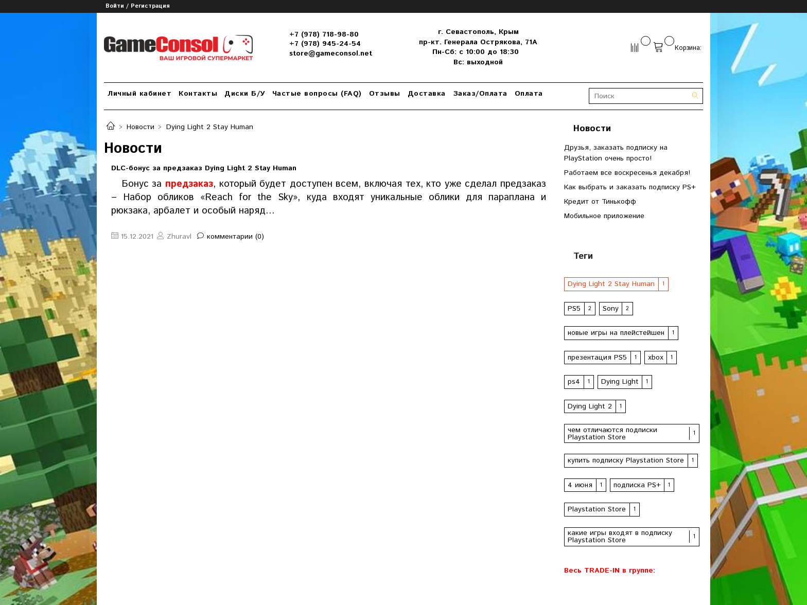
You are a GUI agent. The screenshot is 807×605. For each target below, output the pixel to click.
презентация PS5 (597, 357)
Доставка (427, 93)
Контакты (198, 93)
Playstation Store (597, 509)
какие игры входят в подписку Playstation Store (620, 536)
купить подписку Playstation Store (626, 460)
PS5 (574, 309)
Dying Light (620, 382)
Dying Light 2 (590, 406)
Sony (611, 309)
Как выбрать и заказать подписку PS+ (630, 187)
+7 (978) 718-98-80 (324, 34)
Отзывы (384, 93)
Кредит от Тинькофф (600, 202)
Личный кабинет (139, 93)
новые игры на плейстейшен (616, 333)
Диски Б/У (244, 93)
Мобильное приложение (604, 216)
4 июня (580, 485)
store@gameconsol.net (330, 53)
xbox (655, 357)
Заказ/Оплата (480, 93)
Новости (140, 127)
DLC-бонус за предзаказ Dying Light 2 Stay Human (203, 168)
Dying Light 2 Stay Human (611, 284)
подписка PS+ (637, 485)
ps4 (574, 382)
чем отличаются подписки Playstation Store (612, 433)
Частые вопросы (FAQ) (317, 93)
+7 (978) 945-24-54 (325, 44)
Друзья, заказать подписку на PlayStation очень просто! (616, 153)
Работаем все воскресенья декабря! (627, 173)
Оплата (529, 93)
